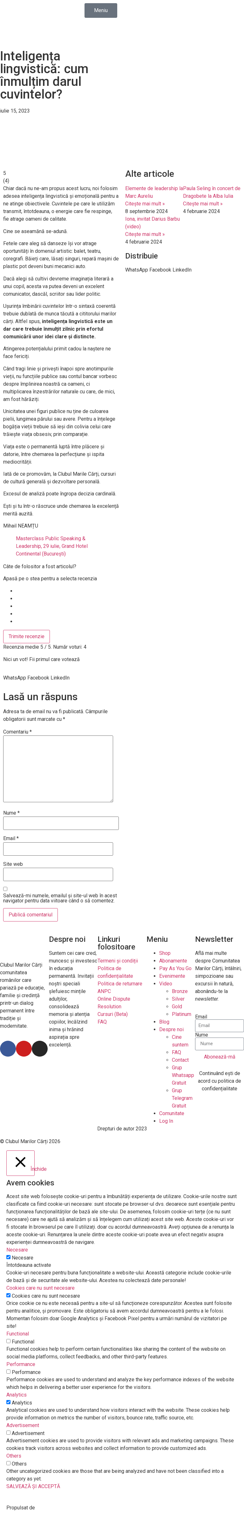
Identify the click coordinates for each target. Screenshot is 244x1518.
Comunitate (171, 1113)
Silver (178, 999)
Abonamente (173, 961)
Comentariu (17, 732)
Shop (165, 953)
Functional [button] (17, 1334)
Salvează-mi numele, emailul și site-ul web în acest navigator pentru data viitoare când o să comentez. (60, 898)
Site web (13, 864)
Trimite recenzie (26, 636)
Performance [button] (20, 1364)
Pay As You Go (175, 968)
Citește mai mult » (145, 204)
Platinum (181, 1014)
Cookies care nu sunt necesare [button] (40, 1288)
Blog (164, 1022)
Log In (166, 1121)
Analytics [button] (16, 1395)
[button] (14, 678)
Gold (177, 1007)
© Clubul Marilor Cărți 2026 (30, 1141)
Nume (11, 813)
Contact (180, 1060)
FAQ (176, 1052)
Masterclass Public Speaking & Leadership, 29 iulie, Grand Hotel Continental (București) (52, 546)
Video (165, 984)
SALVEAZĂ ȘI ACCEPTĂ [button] (33, 1486)
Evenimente (172, 976)
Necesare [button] (17, 1250)
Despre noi (171, 1029)
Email (11, 838)
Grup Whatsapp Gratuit (183, 1075)
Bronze (180, 991)
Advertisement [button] (22, 1425)
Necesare (22, 1257)
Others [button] (13, 1456)
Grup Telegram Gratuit (182, 1098)
